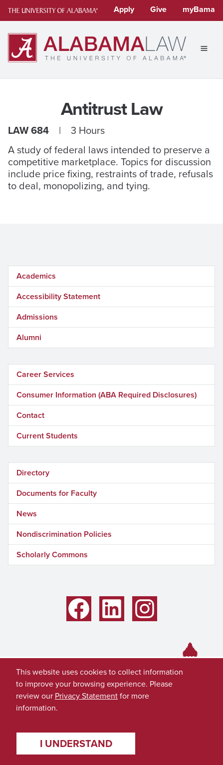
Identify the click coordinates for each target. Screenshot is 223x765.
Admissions (37, 317)
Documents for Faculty (56, 493)
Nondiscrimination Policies (64, 534)
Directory (32, 472)
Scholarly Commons (52, 554)
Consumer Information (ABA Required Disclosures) (106, 394)
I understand (76, 743)
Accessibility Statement (58, 296)
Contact (30, 415)
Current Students (47, 435)
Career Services (45, 374)
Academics (36, 276)
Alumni (28, 337)
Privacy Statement (86, 696)
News (26, 513)
